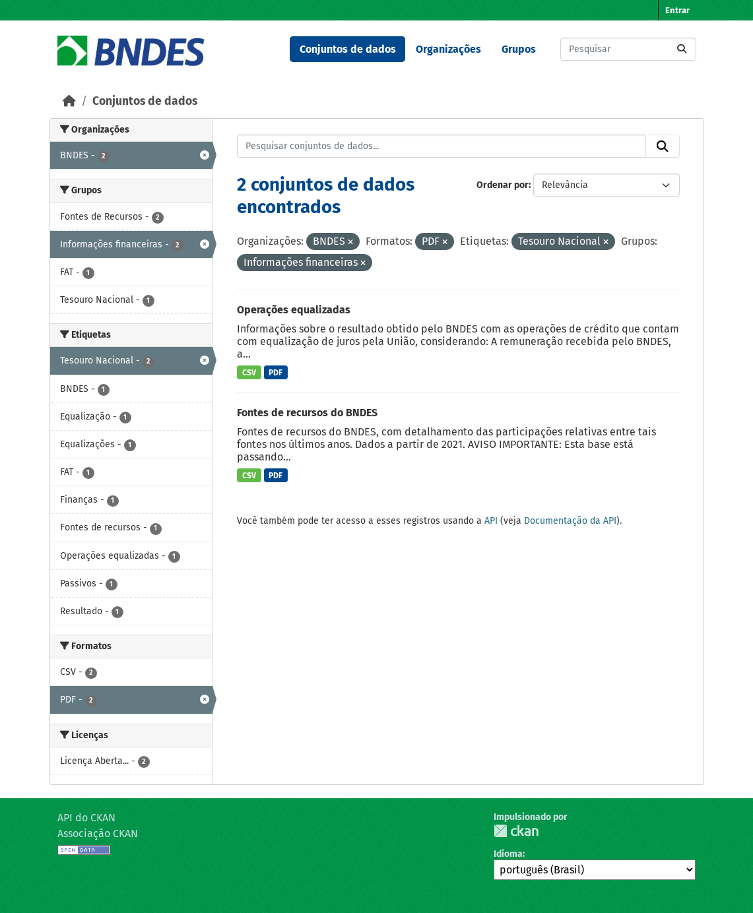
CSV (249, 372)
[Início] (69, 101)
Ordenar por (502, 185)
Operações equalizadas (293, 309)
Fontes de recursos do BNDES (307, 412)
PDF (275, 372)
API (491, 520)
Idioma (508, 854)
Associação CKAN (97, 833)
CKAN (516, 831)
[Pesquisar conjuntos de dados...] (628, 49)
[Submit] (682, 49)
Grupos (519, 49)
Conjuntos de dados (348, 49)
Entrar (677, 10)
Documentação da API (570, 520)
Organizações (448, 49)
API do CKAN (86, 817)
